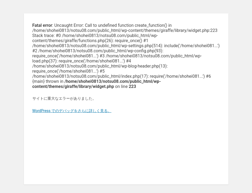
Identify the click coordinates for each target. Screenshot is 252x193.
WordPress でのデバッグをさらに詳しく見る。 (72, 111)
